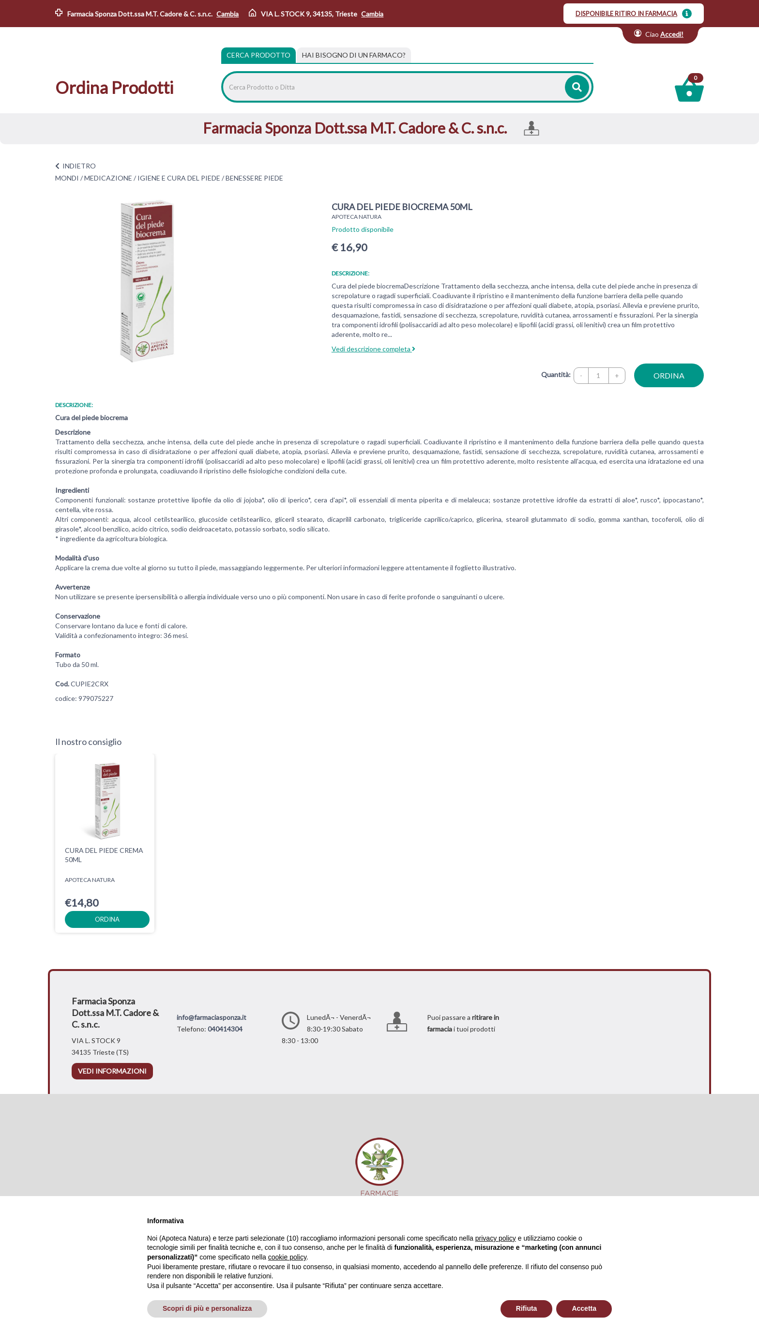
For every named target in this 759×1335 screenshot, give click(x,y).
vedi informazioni (112, 1071)
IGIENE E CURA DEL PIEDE (178, 178)
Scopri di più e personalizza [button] (207, 1308)
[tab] (354, 55)
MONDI (67, 178)
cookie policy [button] (287, 1257)
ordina (668, 375)
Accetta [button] (584, 1308)
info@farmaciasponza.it (211, 1017)
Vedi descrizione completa (373, 349)
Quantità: (556, 374)
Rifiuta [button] (526, 1308)
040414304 (225, 1029)
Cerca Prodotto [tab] (258, 55)
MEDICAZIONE (108, 178)
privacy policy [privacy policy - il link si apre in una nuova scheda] (495, 1238)
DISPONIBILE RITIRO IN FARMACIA (626, 13)
